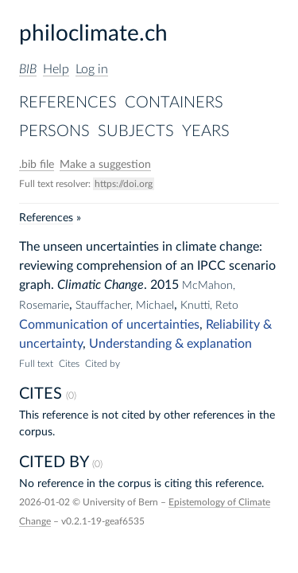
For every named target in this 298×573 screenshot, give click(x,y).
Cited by (102, 363)
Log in (91, 69)
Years (206, 131)
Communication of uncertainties (109, 324)
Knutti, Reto (209, 305)
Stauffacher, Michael (124, 305)
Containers (174, 103)
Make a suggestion (105, 164)
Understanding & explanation (170, 343)
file (36, 164)
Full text (36, 363)
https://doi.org (124, 184)
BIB (28, 69)
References (68, 103)
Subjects (136, 131)
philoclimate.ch (93, 33)
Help (56, 69)
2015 (164, 285)
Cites (69, 363)
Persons (54, 131)
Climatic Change (100, 285)
